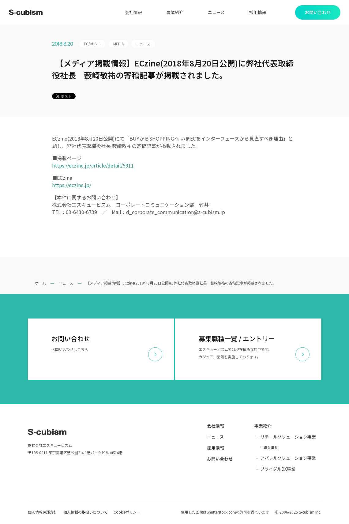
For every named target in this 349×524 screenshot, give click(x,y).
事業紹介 (174, 12)
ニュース (216, 12)
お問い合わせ (220, 459)
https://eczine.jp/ (71, 185)
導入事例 (271, 447)
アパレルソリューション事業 (288, 458)
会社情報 (133, 12)
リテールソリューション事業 (288, 437)
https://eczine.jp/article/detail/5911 (93, 165)
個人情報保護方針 (42, 512)
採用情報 (257, 12)
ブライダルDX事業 (277, 469)
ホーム (40, 282)
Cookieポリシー (127, 512)
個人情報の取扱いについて (85, 512)
